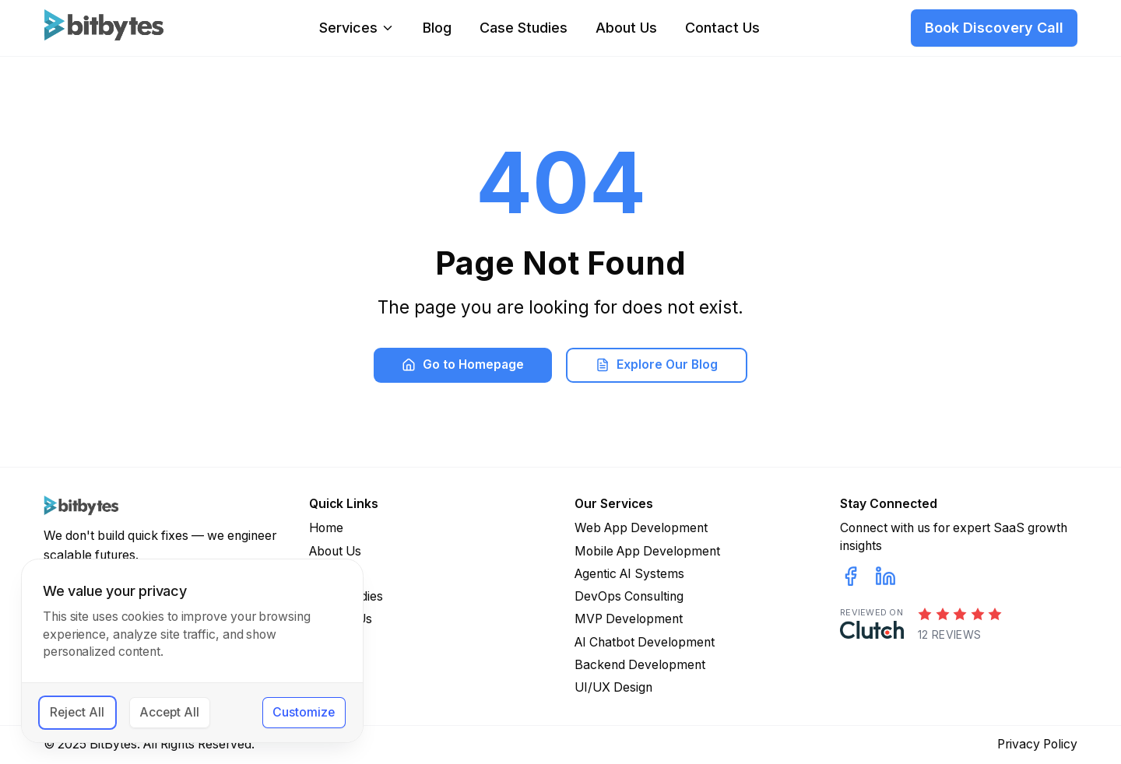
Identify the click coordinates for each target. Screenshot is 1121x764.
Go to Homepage (463, 364)
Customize (303, 712)
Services (357, 28)
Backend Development (640, 664)
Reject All (77, 712)
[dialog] (192, 651)
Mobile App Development (647, 551)
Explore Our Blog (657, 364)
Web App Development (641, 527)
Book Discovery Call (994, 27)
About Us (626, 28)
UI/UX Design (613, 687)
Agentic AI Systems (629, 573)
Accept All (169, 712)
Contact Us (722, 28)
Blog (437, 28)
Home (326, 527)
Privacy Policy (1037, 744)
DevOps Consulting (629, 596)
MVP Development (629, 619)
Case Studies (524, 28)
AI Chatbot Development (645, 642)
